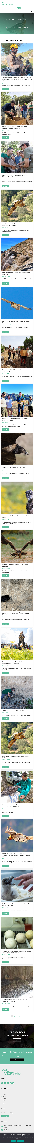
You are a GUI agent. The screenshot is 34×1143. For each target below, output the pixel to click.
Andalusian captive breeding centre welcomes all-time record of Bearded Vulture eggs (16, 952)
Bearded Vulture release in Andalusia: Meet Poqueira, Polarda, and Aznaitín (16, 176)
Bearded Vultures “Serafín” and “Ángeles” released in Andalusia (16, 614)
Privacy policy (20, 1140)
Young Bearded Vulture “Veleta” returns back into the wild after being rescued (16, 273)
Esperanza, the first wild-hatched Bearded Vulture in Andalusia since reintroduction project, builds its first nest (16, 855)
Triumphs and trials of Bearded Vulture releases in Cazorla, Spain (15, 370)
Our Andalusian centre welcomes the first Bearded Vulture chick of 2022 (15, 904)
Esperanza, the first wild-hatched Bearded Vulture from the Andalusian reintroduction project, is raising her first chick (17, 79)
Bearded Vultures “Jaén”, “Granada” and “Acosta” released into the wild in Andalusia (15, 127)
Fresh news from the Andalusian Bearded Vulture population (15, 565)
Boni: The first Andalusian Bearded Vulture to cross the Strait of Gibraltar (15, 757)
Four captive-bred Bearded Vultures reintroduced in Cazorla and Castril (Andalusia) (15, 805)
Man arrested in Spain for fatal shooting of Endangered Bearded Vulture (16, 322)
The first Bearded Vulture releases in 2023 (13, 710)
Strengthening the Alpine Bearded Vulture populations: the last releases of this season (16, 662)
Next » (20, 1016)
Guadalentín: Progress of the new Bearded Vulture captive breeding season (15, 1000)
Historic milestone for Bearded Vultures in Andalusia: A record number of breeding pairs (16, 224)
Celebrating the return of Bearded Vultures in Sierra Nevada (15, 468)
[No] (32, 1137)
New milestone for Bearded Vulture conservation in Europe (15, 516)
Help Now (17, 1039)
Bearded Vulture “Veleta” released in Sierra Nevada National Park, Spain (15, 419)
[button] (31, 8)
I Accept (13, 1140)
